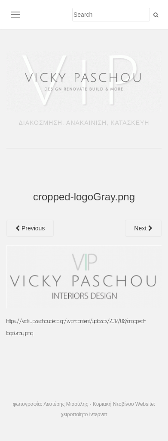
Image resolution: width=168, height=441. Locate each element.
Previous (30, 228)
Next (143, 228)
